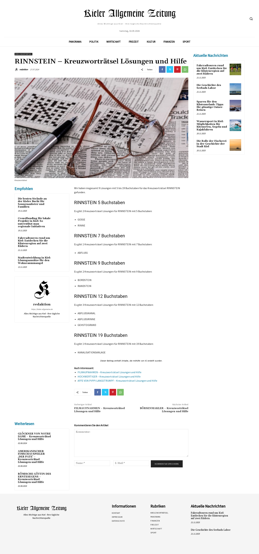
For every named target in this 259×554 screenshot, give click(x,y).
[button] (251, 19)
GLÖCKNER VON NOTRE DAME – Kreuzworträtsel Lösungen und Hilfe (34, 436)
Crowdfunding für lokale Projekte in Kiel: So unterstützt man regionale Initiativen (34, 222)
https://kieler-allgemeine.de (42, 309)
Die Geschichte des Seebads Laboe (209, 87)
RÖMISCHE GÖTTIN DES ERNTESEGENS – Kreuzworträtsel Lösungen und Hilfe (34, 478)
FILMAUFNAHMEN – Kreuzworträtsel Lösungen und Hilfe (109, 372)
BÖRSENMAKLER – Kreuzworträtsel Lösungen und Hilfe (164, 410)
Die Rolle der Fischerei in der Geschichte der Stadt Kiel (211, 143)
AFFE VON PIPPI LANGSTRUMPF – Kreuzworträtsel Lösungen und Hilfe (117, 380)
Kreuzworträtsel (23, 54)
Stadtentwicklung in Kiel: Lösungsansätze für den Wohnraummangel (34, 260)
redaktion (23, 69)
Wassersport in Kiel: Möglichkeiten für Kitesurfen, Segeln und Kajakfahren (212, 125)
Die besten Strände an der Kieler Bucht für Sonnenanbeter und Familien (32, 203)
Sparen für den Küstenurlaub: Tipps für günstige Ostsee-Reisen (210, 106)
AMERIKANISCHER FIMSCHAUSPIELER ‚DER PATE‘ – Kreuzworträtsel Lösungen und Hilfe (31, 457)
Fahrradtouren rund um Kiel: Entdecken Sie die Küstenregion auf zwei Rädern (34, 242)
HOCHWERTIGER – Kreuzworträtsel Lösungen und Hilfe (109, 376)
